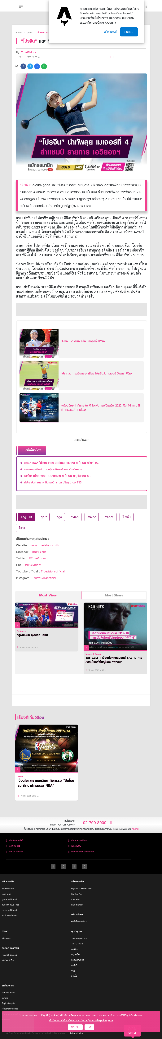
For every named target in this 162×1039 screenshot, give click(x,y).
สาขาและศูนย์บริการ (77, 840)
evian (75, 517)
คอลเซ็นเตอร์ (13, 846)
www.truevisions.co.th (44, 545)
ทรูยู (73, 970)
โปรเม (22, 527)
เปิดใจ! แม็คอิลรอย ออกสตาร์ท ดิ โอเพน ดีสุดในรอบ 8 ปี (57, 476)
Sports (30, 32)
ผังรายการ (6, 938)
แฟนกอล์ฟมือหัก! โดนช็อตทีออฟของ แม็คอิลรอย (53, 469)
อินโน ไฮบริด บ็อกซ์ (79, 921)
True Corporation (79, 938)
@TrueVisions (37, 558)
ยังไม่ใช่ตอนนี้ (110, 32)
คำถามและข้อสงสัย (15, 840)
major (91, 517)
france (109, 517)
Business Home (8, 992)
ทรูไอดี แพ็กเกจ (77, 904)
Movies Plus (76, 894)
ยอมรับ (75, 1027)
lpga (58, 517)
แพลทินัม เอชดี (8, 888)
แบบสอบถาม (74, 846)
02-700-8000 (97, 822)
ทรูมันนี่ (74, 965)
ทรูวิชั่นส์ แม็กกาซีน (9, 955)
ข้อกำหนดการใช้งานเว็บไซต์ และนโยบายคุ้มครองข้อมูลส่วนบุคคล (81, 1020)
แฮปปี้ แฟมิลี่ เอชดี (9, 915)
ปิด (89, 1027)
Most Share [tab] (114, 595)
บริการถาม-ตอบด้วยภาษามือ (81, 851)
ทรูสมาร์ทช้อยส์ (77, 959)
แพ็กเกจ (5, 998)
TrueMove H (77, 943)
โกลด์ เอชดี (6, 894)
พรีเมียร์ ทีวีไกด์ (8, 960)
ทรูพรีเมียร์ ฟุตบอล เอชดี (81, 888)
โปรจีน (126, 517)
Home (19, 32)
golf (44, 517)
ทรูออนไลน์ (75, 954)
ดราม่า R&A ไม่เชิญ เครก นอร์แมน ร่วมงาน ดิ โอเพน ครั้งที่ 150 (61, 463)
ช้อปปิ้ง (74, 976)
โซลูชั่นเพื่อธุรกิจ (8, 1003)
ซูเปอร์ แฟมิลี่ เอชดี (9, 899)
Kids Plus (75, 899)
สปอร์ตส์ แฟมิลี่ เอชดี (10, 904)
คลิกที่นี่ (135, 829)
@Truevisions (32, 565)
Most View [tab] (48, 595)
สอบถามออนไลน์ (14, 851)
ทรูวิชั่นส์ (74, 949)
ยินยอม (129, 32)
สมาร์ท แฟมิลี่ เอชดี (9, 910)
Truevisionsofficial (53, 571)
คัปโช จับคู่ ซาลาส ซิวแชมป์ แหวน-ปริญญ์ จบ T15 (52, 482)
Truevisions (39, 552)
